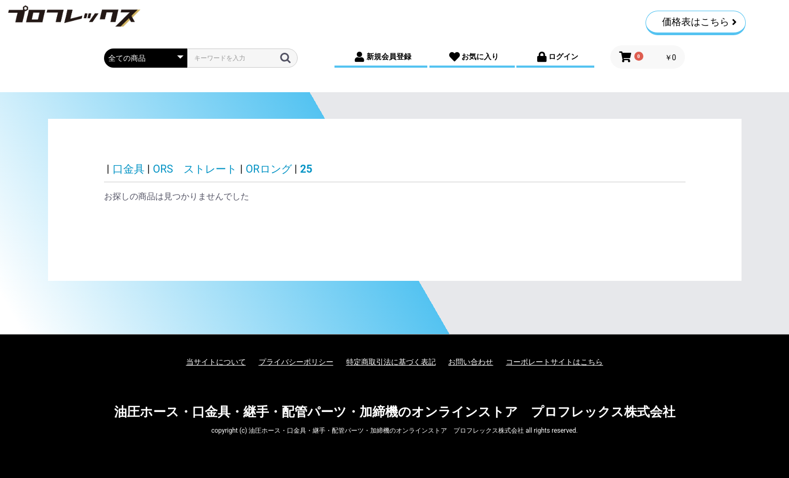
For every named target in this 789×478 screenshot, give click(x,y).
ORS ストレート (195, 169)
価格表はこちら (699, 21)
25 (306, 169)
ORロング (268, 169)
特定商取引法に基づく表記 (391, 362)
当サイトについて (216, 362)
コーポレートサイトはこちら (554, 362)
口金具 (129, 169)
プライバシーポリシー (296, 362)
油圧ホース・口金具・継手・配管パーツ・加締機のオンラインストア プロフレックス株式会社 (394, 411)
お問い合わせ (470, 362)
